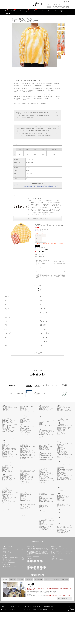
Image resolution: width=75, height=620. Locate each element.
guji (53, 6)
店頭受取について (39, 256)
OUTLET (7, 13)
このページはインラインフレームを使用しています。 (37, 497)
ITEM (20, 11)
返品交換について (39, 254)
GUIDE (61, 11)
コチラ (60, 156)
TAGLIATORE (60, 6)
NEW (6, 10)
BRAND (13, 11)
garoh (48, 10)
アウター (54, 7)
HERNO (64, 6)
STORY (34, 11)
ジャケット (58, 7)
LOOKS (26, 11)
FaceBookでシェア (41, 247)
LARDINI (55, 6)
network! (54, 10)
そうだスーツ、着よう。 (65, 7)
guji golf (41, 10)
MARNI (67, 6)
